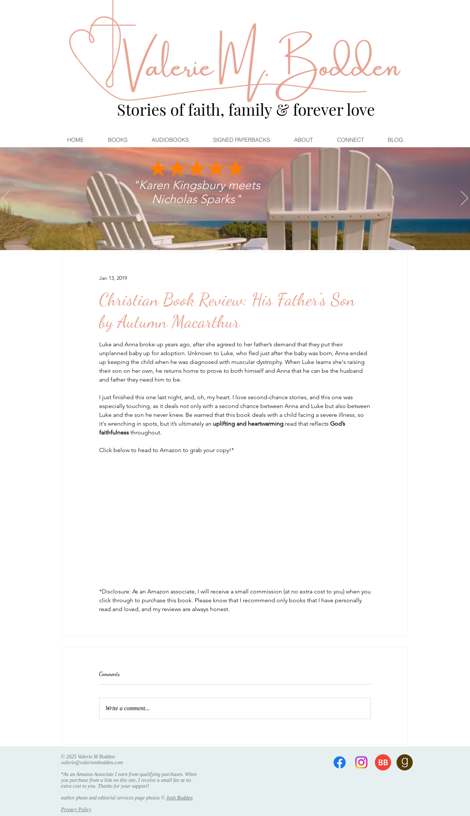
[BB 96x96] (383, 762)
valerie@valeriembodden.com (92, 762)
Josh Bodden (179, 798)
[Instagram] (361, 762)
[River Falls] (238, 244)
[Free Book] (245, 244)
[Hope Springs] (232, 244)
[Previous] (5, 198)
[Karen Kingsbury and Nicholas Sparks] (225, 244)
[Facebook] (340, 762)
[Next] (464, 198)
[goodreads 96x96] (405, 762)
